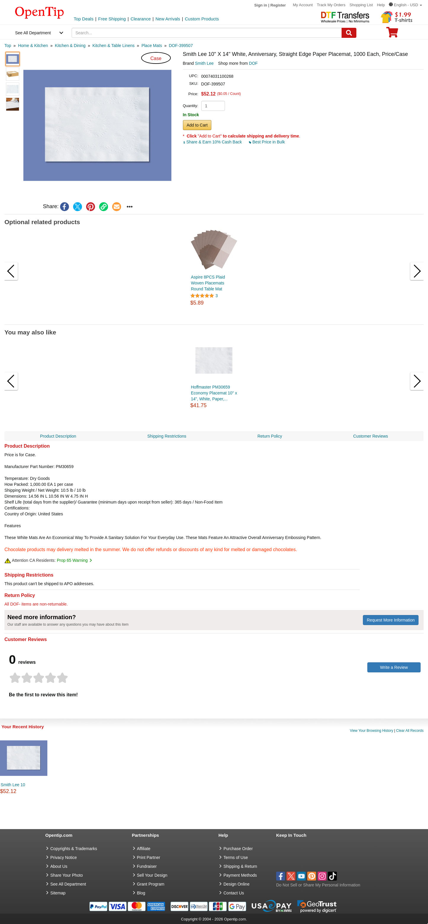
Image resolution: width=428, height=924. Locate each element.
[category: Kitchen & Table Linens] (113, 45)
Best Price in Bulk (267, 142)
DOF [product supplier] (253, 63)
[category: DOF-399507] (181, 45)
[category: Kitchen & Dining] (70, 45)
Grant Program (151, 884)
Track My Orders (331, 5)
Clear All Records (410, 731)
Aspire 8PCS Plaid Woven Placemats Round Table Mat (208, 283)
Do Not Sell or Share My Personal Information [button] (318, 885)
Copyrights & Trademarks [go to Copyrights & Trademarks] (73, 848)
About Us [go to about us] (58, 866)
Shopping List (361, 5)
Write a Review (394, 667)
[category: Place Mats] (151, 45)
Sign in (260, 5)
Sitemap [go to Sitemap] (57, 893)
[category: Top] (7, 45)
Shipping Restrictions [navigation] (166, 436)
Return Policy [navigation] (270, 436)
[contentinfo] (39, 12)
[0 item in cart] (392, 34)
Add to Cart (197, 125)
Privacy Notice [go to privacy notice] (63, 857)
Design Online (236, 884)
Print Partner (148, 857)
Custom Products (202, 18)
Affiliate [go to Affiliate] (144, 848)
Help (381, 5)
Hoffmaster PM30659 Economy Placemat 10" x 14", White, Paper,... (214, 393)
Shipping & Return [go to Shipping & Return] (240, 866)
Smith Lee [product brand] (204, 63)
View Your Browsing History (371, 731)
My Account (303, 5)
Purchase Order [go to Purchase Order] (238, 848)
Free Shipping (112, 18)
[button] (405, 5)
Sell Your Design (152, 875)
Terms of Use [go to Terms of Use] (235, 857)
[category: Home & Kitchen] (33, 45)
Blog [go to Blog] (141, 893)
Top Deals (84, 18)
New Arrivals (167, 18)
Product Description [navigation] (58, 436)
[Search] (349, 33)
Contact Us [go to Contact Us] (233, 893)
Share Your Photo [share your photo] (66, 875)
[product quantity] (213, 106)
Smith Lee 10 (13, 784)
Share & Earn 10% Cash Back (213, 142)
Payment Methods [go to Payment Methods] (240, 875)
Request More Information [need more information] (391, 620)
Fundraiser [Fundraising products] (147, 866)
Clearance (141, 18)
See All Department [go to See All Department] (68, 884)
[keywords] (207, 33)
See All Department (33, 32)
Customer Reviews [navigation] (370, 436)
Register (278, 5)
